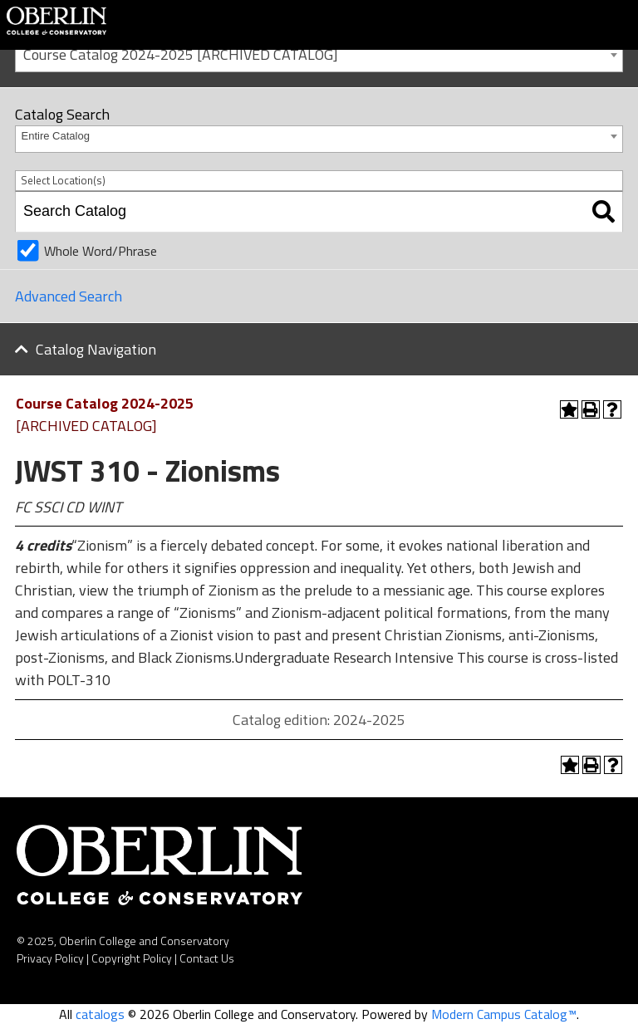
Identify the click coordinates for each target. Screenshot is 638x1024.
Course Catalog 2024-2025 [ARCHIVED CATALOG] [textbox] (180, 54)
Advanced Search (68, 296)
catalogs (100, 1014)
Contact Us (206, 958)
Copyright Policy (131, 958)
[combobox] (319, 53)
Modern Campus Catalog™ (504, 1014)
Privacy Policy (50, 958)
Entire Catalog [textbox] (56, 136)
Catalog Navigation (96, 349)
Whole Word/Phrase (100, 251)
